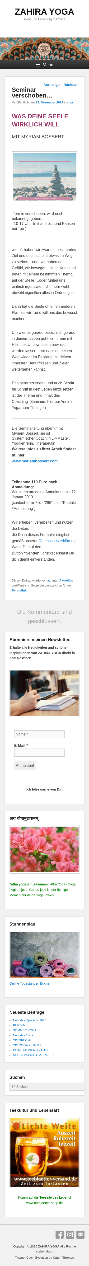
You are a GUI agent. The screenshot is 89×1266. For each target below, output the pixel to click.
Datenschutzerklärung (57, 541)
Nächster (73, 85)
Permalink (19, 590)
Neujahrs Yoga (23, 1035)
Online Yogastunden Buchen (30, 983)
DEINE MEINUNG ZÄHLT (30, 1050)
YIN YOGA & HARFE (27, 1045)
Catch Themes (63, 1257)
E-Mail (21, 746)
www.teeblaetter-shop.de (44, 1203)
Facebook (60, 1235)
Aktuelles (66, 580)
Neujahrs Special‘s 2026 (29, 1020)
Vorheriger (50, 85)
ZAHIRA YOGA (44, 12)
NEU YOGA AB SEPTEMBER (33, 1055)
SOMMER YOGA (25, 1030)
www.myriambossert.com (35, 461)
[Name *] (39, 734)
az (71, 102)
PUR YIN (19, 1025)
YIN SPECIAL (22, 1040)
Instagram (70, 1235)
